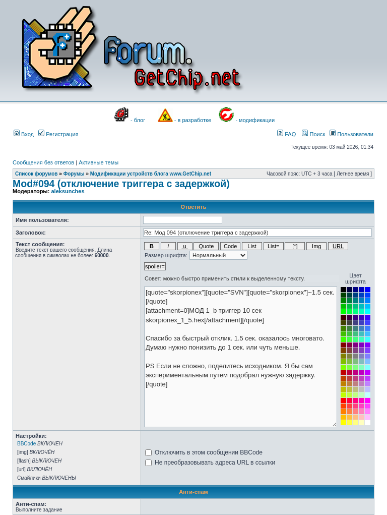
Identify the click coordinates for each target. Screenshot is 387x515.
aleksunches (67, 191)
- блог (138, 120)
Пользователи (351, 134)
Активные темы (98, 162)
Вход (24, 134)
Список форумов (36, 174)
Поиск (313, 134)
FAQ (286, 134)
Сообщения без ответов (43, 162)
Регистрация (58, 134)
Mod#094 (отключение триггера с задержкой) (121, 183)
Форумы (74, 174)
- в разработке (192, 120)
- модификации (255, 120)
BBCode (26, 443)
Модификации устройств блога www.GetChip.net (150, 174)
